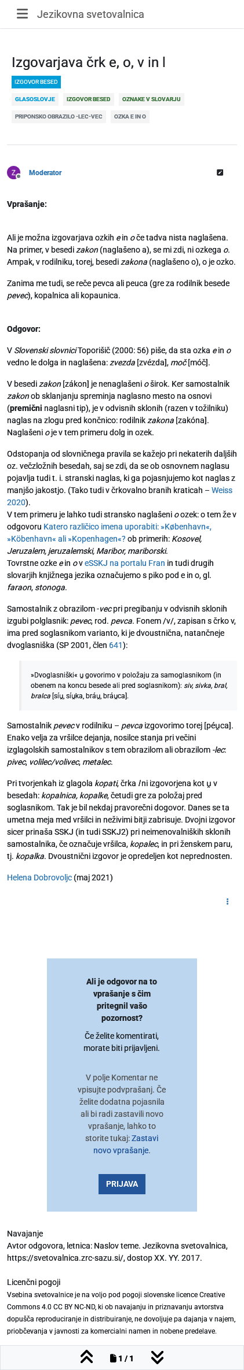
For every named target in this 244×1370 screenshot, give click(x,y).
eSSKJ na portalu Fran (125, 563)
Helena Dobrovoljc (39, 877)
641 (116, 645)
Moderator (45, 173)
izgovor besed (36, 82)
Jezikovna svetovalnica (90, 14)
